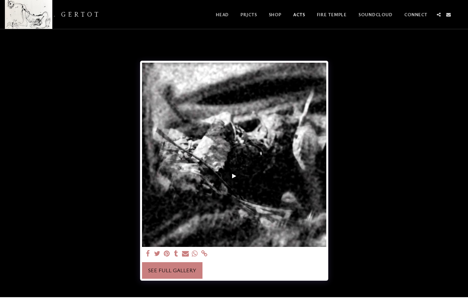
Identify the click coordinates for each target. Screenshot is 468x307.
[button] (438, 14)
